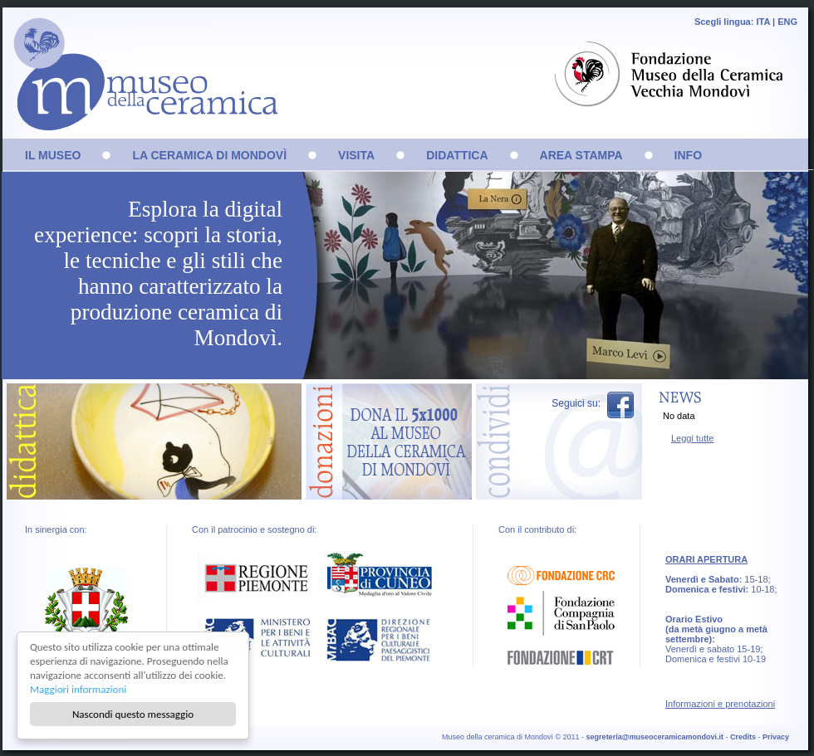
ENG (787, 22)
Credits (743, 737)
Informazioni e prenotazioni (720, 704)
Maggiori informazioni (78, 689)
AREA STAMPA (581, 155)
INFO (688, 155)
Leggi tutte (692, 438)
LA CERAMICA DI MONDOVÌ (209, 155)
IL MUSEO (53, 155)
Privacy (776, 737)
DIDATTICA (457, 155)
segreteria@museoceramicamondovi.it (654, 737)
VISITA (356, 155)
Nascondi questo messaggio (133, 714)
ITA (763, 22)
